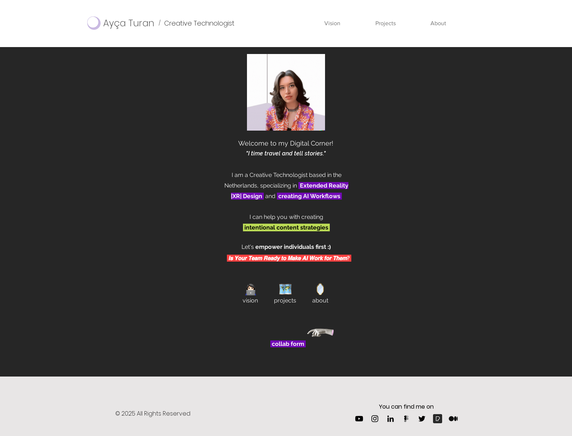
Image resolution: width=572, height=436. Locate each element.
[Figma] (406, 418)
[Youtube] (359, 418)
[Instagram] (374, 418)
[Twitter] (421, 418)
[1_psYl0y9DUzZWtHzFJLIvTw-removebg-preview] (453, 418)
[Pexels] (437, 418)
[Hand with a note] (321, 332)
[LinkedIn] (390, 418)
